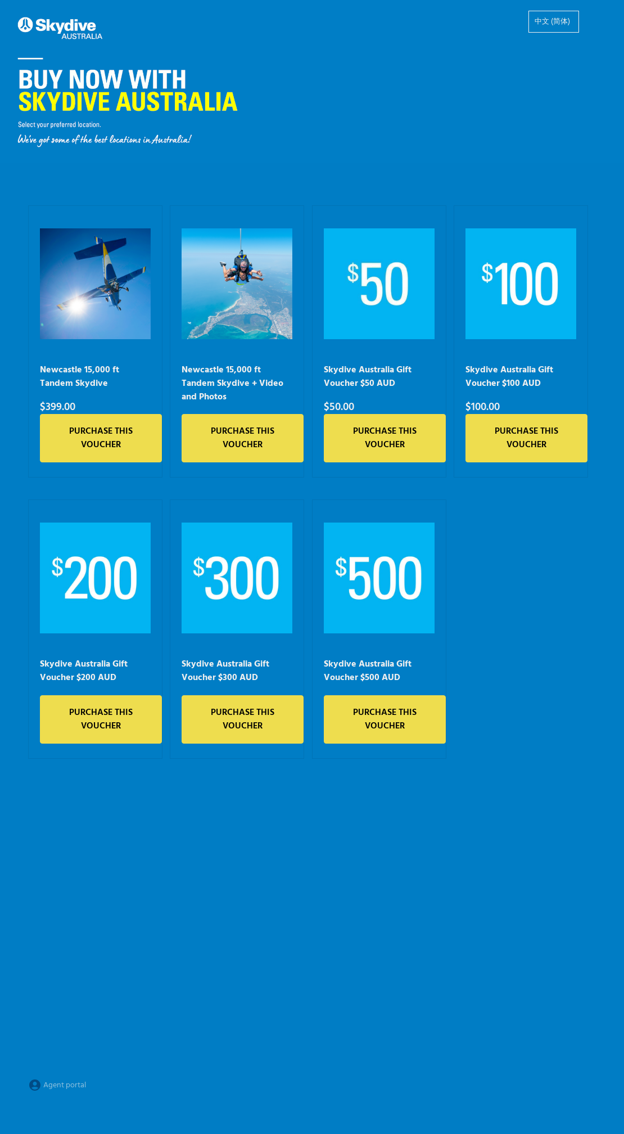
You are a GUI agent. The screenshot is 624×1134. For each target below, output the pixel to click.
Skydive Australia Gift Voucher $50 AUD (368, 377)
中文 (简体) (552, 22)
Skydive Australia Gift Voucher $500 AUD (368, 671)
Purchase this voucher (101, 438)
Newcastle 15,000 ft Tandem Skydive (79, 377)
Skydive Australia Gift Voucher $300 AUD (225, 671)
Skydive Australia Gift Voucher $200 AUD (84, 671)
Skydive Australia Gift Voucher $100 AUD (509, 377)
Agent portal (57, 1085)
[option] (553, 21)
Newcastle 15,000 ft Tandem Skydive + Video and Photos (232, 383)
